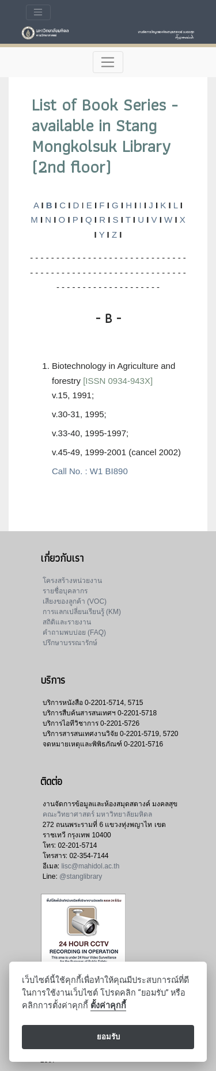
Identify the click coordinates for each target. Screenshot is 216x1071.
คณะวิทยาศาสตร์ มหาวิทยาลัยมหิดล (97, 814)
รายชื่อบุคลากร (65, 591)
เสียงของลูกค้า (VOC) (75, 601)
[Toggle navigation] (38, 13)
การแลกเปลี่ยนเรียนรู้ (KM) (82, 612)
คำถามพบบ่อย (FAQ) (74, 632)
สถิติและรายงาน (67, 622)
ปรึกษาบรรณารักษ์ (70, 643)
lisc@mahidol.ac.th (90, 866)
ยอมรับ (108, 1036)
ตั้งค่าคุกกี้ (108, 1006)
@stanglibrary (80, 876)
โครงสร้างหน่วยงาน (72, 581)
